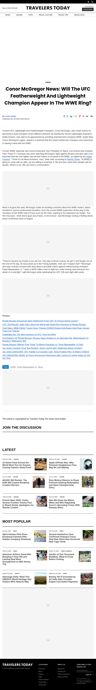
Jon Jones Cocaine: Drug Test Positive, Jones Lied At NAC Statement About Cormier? (42, 348)
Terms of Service (64, 674)
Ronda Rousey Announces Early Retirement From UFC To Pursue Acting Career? (40, 321)
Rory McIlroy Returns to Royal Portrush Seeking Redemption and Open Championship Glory (64, 484)
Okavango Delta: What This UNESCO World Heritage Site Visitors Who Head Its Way (16, 579)
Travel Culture (43, 679)
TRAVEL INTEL (79, 15)
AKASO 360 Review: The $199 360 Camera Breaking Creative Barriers (15, 482)
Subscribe (87, 9)
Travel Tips (42, 682)
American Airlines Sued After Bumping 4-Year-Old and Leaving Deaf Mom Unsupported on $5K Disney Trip (16, 559)
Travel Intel (42, 685)
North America (66, 551)
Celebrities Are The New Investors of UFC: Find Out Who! (29, 334)
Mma (40, 367)
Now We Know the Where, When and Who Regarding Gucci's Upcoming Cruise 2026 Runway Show (64, 504)
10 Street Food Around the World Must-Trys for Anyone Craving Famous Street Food (16, 465)
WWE (13, 367)
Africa (17, 573)
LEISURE (19, 15)
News (15, 531)
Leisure (16, 459)
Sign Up (89, 675)
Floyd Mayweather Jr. (27, 367)
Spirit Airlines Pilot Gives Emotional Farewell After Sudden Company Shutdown (16, 536)
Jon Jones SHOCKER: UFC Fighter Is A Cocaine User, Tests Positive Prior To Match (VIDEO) (45, 352)
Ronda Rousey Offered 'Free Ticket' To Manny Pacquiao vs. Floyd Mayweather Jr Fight (42, 344)
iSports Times (73, 159)
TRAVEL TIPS (63, 15)
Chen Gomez (10, 116)
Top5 (40, 677)
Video (48, 82)
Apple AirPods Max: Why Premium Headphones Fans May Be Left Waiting (63, 465)
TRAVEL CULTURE (45, 15)
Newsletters (89, 6)
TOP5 (30, 15)
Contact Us (62, 671)
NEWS (7, 15)
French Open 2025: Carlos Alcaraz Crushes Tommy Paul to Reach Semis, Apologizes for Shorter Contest (18, 504)
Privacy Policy (63, 677)
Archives (41, 669)
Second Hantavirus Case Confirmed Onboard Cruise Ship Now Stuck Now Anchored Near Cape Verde (64, 538)
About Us (61, 669)
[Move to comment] (91, 116)
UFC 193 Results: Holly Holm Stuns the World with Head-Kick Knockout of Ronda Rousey (44, 324)
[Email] (87, 116)
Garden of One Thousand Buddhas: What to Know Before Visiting (61, 556)
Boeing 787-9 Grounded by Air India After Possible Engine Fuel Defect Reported (63, 579)
